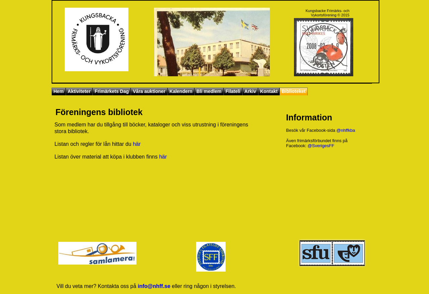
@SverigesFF (321, 145)
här (136, 144)
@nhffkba (345, 130)
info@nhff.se (154, 286)
